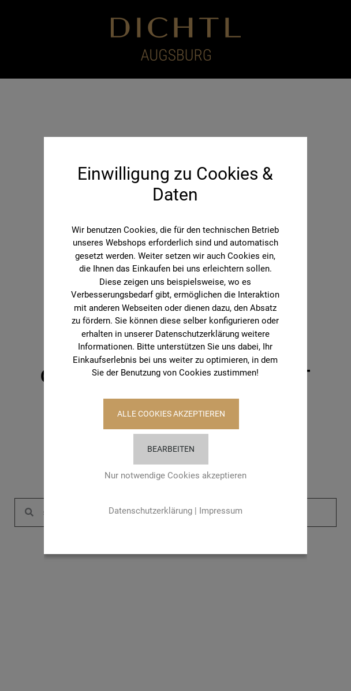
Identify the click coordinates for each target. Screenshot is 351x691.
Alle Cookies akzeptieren (171, 413)
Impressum (220, 511)
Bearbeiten (171, 449)
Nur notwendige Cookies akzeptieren (175, 475)
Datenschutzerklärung (150, 511)
